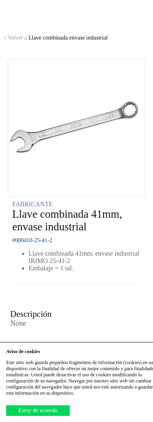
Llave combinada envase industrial (55, 38)
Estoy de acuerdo (38, 410)
